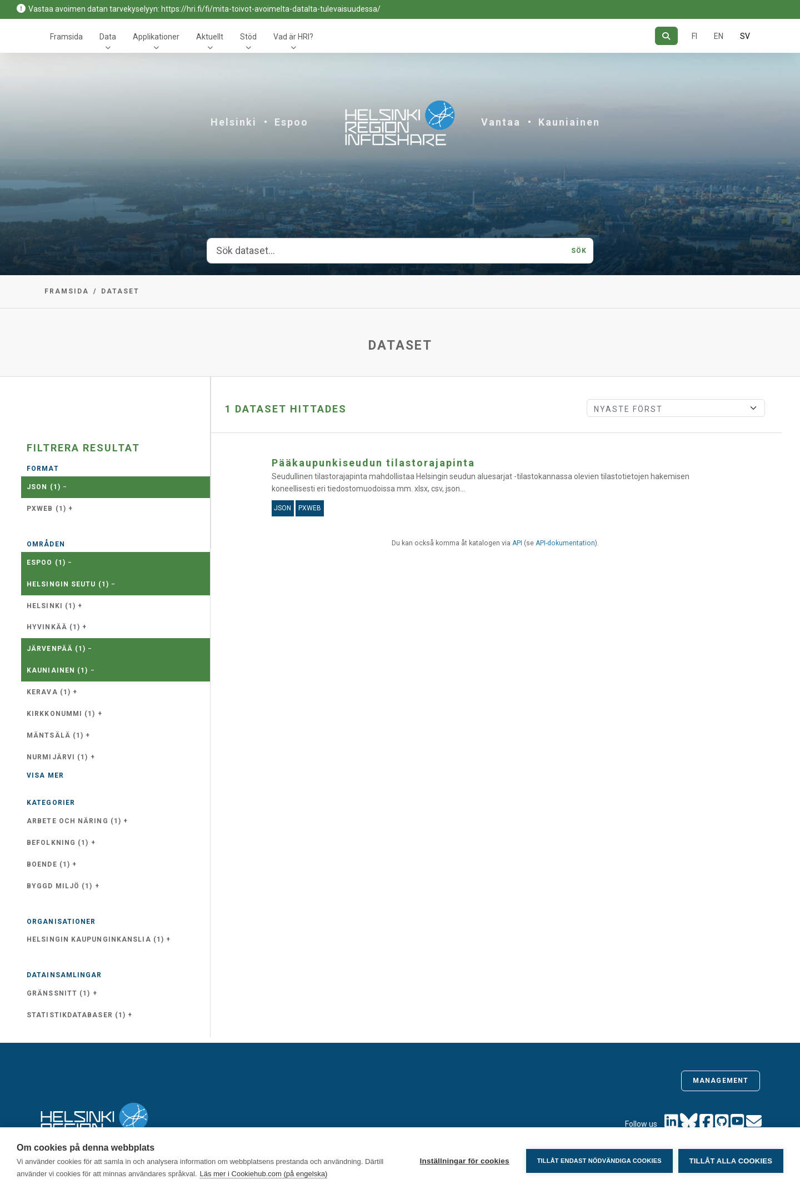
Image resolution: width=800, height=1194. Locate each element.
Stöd (248, 36)
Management (720, 1080)
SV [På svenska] (745, 36)
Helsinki (234, 122)
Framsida (66, 36)
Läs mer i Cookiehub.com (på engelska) (263, 1174)
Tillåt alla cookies (730, 1161)
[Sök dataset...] (386, 250)
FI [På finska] (694, 36)
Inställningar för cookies (464, 1161)
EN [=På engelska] (718, 36)
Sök (579, 251)
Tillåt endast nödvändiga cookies (599, 1160)
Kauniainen (569, 122)
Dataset (120, 291)
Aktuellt (209, 36)
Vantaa (501, 122)
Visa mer (45, 775)
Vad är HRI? (293, 36)
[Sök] (666, 36)
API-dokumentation (565, 543)
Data (107, 36)
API (517, 543)
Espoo (291, 122)
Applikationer (156, 36)
